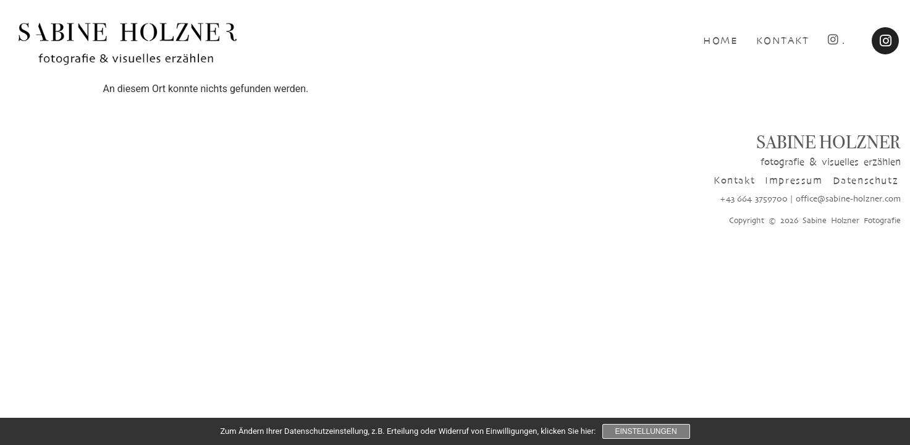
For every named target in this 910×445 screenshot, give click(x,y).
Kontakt (734, 180)
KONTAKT (782, 40)
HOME (720, 40)
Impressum (793, 180)
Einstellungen (646, 431)
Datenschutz (866, 180)
